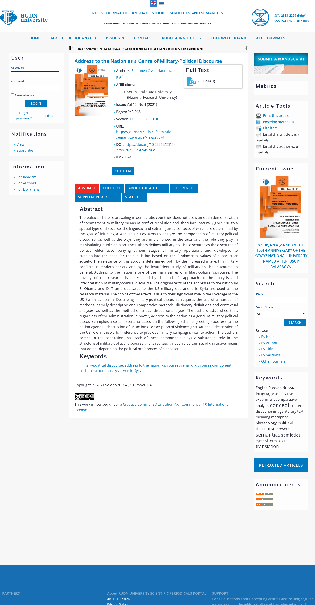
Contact (143, 38)
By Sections (270, 355)
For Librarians (28, 189)
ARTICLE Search (118, 599)
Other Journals (273, 361)
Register (49, 116)
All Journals (271, 38)
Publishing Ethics (181, 38)
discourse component (213, 365)
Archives (91, 49)
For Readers (27, 177)
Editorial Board (229, 38)
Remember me (24, 95)
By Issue (268, 336)
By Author (269, 342)
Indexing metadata (278, 121)
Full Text (112, 188)
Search (260, 293)
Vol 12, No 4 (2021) (110, 49)
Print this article (276, 115)
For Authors (26, 183)
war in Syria (132, 370)
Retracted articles (281, 465)
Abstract (87, 188)
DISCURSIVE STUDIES (147, 119)
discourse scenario (177, 365)
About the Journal (71, 38)
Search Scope (281, 311)
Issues (113, 38)
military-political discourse (101, 365)
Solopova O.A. (142, 70)
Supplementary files (97, 197)
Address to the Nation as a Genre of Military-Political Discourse (164, 49)
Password (17, 81)
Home (35, 38)
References (184, 188)
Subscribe (25, 150)
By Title (267, 349)
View (20, 144)
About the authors (147, 188)
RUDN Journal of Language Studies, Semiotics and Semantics (157, 17)
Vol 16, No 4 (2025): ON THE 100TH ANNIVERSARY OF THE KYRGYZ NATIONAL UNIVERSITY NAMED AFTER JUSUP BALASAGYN (280, 255)
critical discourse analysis (100, 370)
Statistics (134, 197)
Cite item (270, 128)
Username (17, 68)
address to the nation (142, 365)
